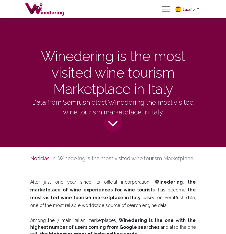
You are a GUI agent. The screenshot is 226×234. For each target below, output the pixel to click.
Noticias (40, 158)
